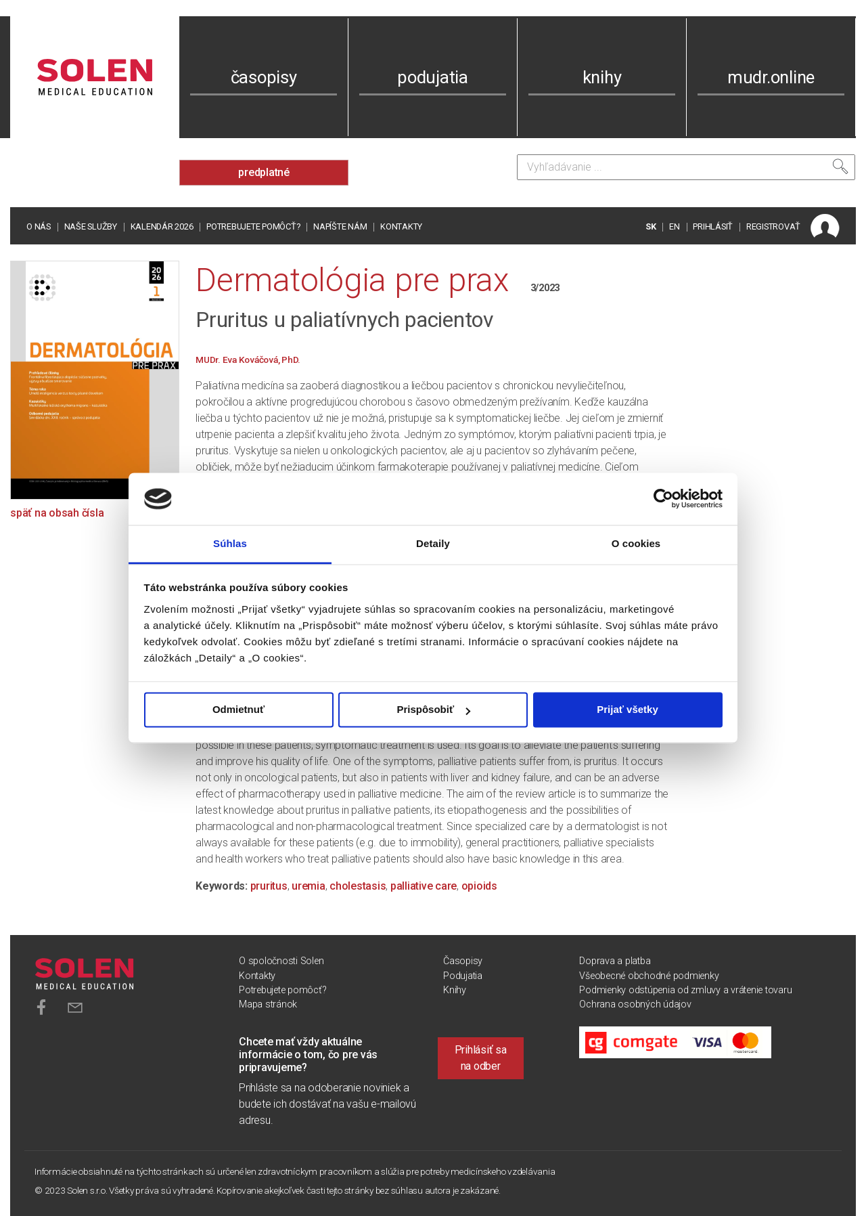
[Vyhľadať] (840, 166)
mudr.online (771, 77)
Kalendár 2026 (162, 226)
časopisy (264, 77)
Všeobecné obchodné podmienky (649, 976)
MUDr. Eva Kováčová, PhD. (248, 359)
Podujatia (462, 976)
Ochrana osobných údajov (635, 1004)
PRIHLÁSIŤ (713, 226)
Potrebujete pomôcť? (253, 226)
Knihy (454, 990)
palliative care (423, 886)
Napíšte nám (340, 226)
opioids (479, 886)
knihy (602, 77)
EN (674, 226)
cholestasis (357, 886)
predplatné (264, 172)
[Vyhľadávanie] (686, 167)
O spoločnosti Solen (281, 961)
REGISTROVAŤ (773, 226)
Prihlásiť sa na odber (481, 1057)
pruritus (269, 886)
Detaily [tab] (433, 543)
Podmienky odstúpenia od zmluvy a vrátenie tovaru (685, 990)
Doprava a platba (614, 961)
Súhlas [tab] (230, 543)
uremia (308, 886)
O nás (38, 226)
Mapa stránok (268, 1004)
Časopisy (462, 961)
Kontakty (401, 226)
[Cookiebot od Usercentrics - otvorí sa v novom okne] (663, 499)
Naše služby (90, 226)
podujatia (432, 77)
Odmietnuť (238, 710)
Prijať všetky (627, 710)
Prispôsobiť (433, 710)
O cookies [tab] (636, 543)
